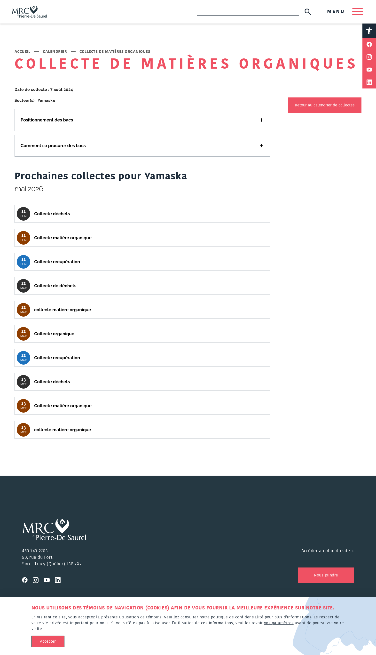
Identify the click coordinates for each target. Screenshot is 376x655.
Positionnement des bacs (47, 119)
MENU (345, 11)
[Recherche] (248, 12)
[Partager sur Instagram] (369, 57)
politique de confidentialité (237, 617)
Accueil (22, 52)
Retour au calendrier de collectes (325, 105)
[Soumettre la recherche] (308, 11)
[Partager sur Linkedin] (369, 82)
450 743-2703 (35, 551)
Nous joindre (326, 575)
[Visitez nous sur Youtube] (49, 579)
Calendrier (55, 52)
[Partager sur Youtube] (369, 69)
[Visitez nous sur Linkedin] (59, 579)
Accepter (48, 641)
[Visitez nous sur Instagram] (38, 579)
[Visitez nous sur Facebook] (27, 579)
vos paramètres (279, 623)
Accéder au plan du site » (327, 551)
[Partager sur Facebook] (369, 44)
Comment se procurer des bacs (53, 145)
